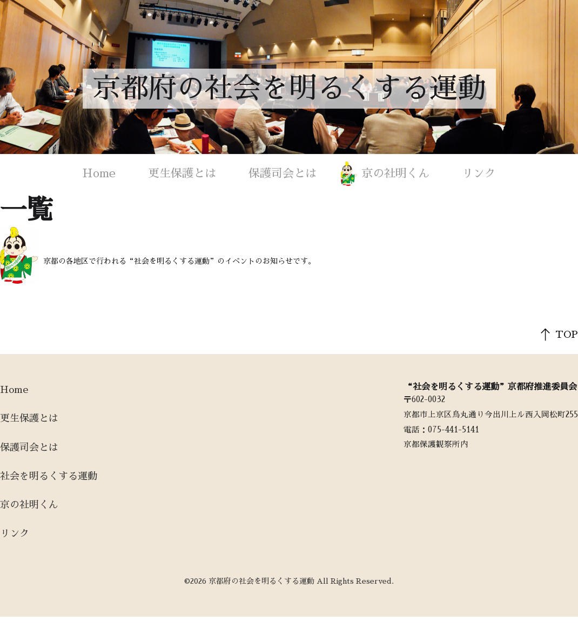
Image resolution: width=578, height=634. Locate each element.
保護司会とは (282, 173)
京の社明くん (395, 173)
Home (99, 173)
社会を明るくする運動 (48, 476)
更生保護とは (182, 173)
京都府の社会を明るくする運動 (289, 89)
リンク (479, 173)
